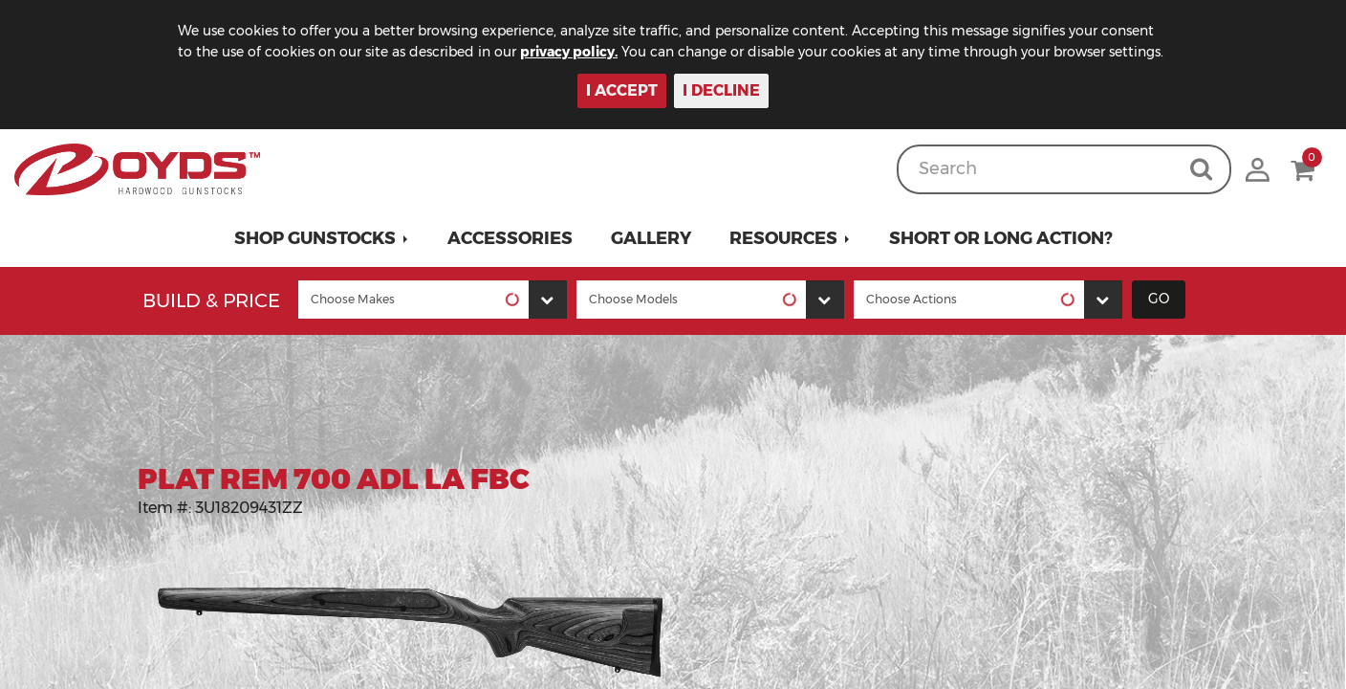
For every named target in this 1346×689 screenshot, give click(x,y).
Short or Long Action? (1001, 238)
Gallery (651, 238)
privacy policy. (569, 51)
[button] (321, 238)
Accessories (510, 238)
